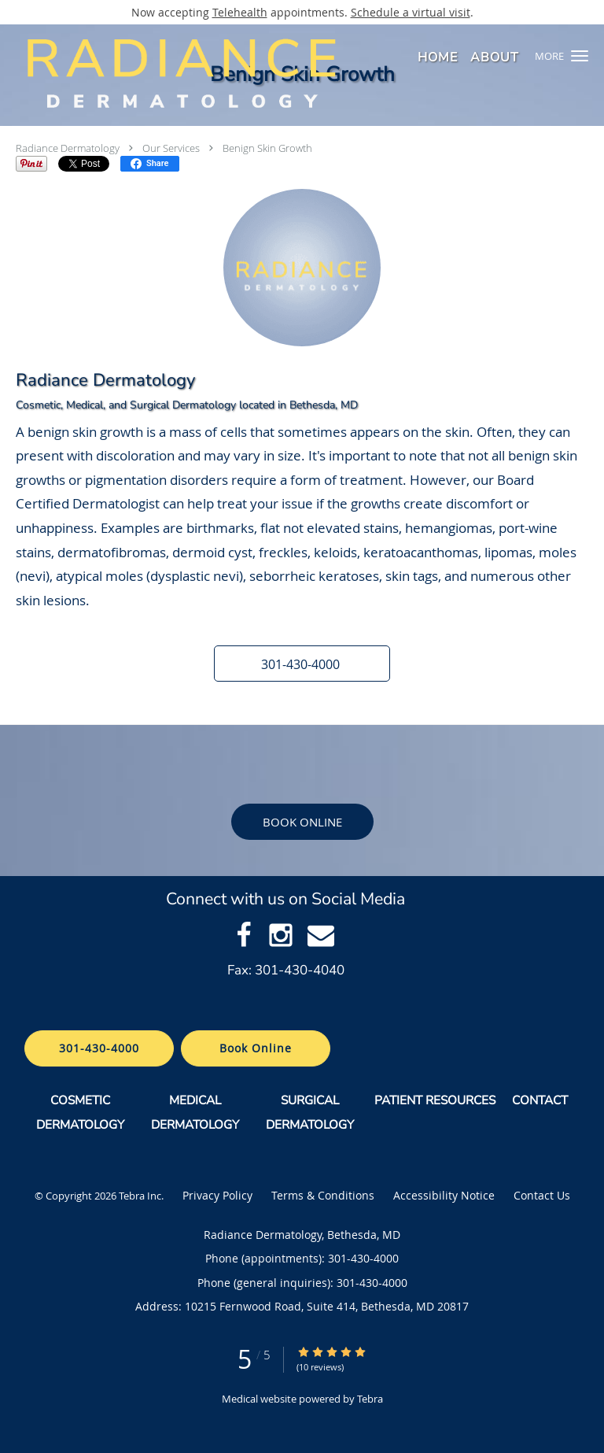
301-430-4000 (99, 1048)
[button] (579, 55)
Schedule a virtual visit (410, 12)
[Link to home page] (250, 72)
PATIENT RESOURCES (434, 1100)
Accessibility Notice (444, 1195)
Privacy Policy (217, 1195)
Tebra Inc (140, 1196)
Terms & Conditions (322, 1195)
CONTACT (541, 1100)
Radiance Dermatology (68, 148)
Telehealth (239, 12)
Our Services (171, 148)
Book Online (302, 822)
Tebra (370, 1399)
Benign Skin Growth (267, 148)
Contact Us (542, 1195)
